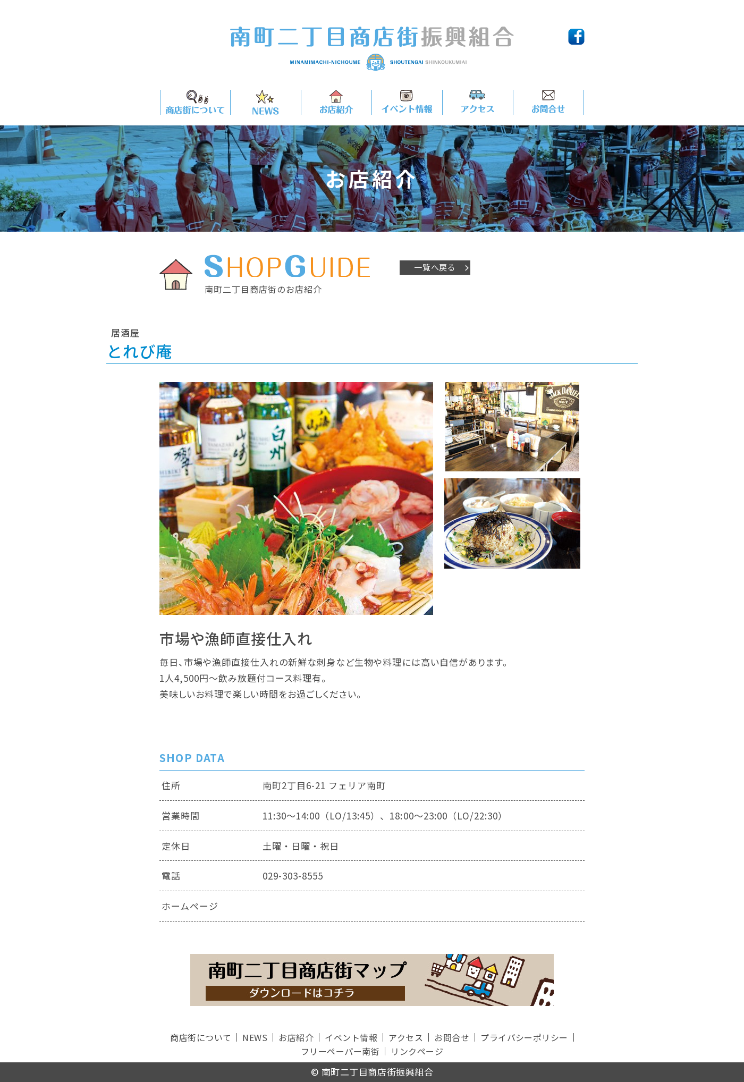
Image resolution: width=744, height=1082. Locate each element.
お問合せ (451, 1037)
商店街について (200, 1037)
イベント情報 (351, 1037)
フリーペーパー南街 (340, 1051)
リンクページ (417, 1051)
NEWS (254, 1037)
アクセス (405, 1037)
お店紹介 (296, 1037)
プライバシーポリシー (524, 1037)
